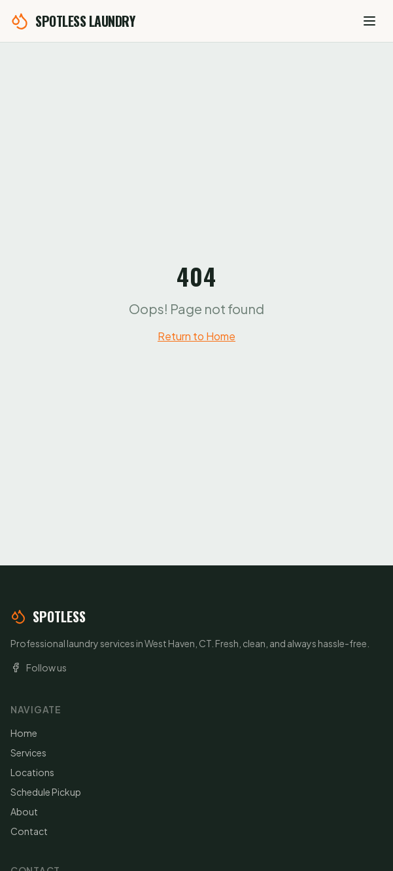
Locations (32, 772)
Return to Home (196, 336)
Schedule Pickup (45, 792)
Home (23, 733)
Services (28, 752)
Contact (29, 831)
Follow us (38, 667)
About (24, 811)
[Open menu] (369, 21)
